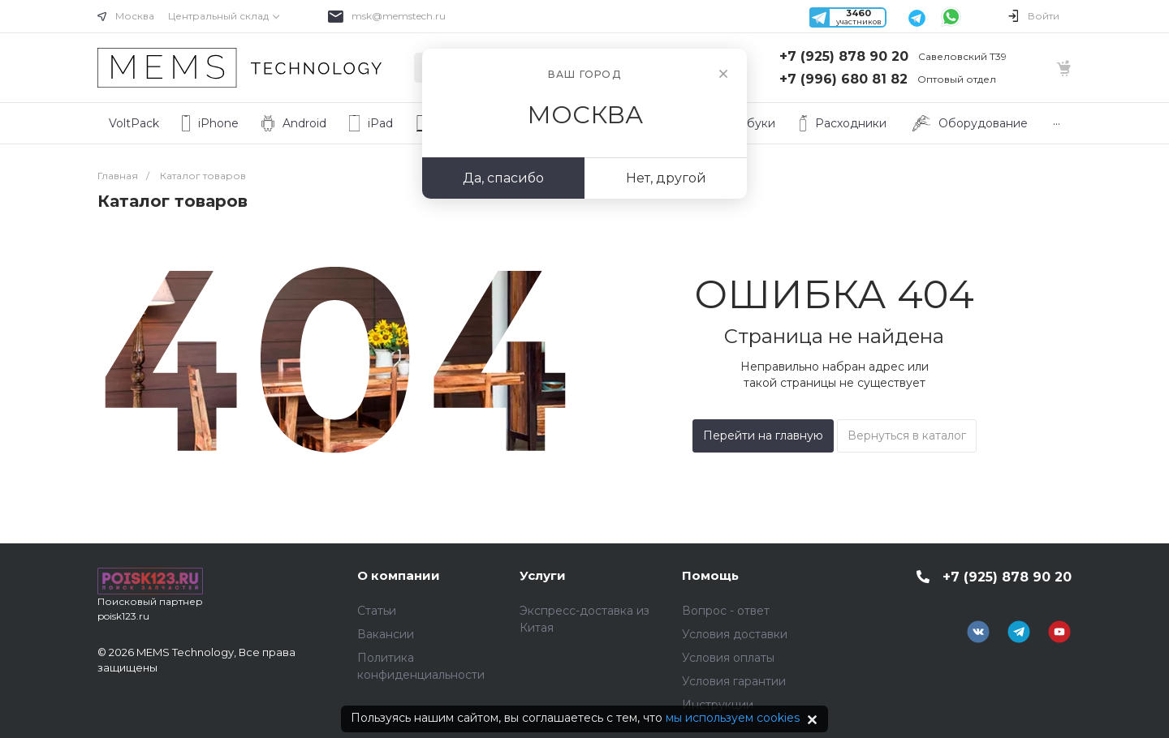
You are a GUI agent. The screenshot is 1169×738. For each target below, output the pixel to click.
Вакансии (385, 634)
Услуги (543, 575)
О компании (398, 575)
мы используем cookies (733, 717)
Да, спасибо (503, 178)
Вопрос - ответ (726, 610)
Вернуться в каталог (907, 435)
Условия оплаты (728, 657)
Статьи (376, 610)
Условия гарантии (734, 681)
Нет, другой (666, 178)
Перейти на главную (763, 435)
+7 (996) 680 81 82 (843, 79)
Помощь (710, 575)
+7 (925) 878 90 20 (843, 56)
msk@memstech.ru (399, 16)
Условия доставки (734, 634)
